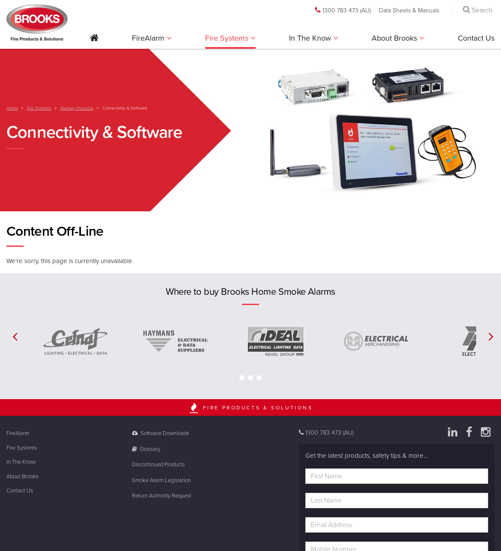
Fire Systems (227, 38)
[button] (94, 41)
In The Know (311, 38)
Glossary (146, 449)
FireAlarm (149, 38)
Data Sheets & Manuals (409, 10)
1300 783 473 (343, 10)
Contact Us (476, 38)
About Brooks (395, 38)
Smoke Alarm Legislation (161, 480)
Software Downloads (161, 433)
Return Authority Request (161, 495)
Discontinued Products (158, 464)
